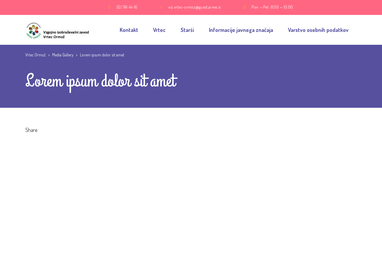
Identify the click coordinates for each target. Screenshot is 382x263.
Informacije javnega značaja (241, 30)
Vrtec (159, 30)
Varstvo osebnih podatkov (318, 30)
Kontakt (129, 30)
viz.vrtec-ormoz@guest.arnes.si (194, 7)
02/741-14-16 (127, 7)
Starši (187, 30)
